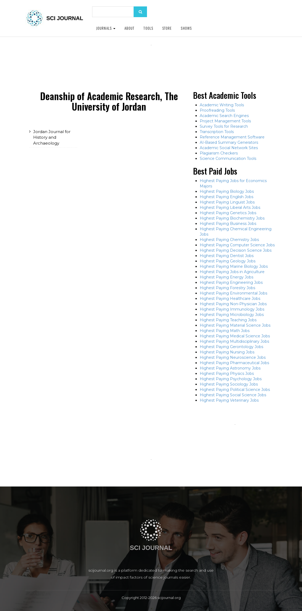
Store (167, 28)
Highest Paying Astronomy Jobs (230, 368)
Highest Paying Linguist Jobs (227, 202)
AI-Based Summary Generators (229, 142)
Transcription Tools (217, 131)
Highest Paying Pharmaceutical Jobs (234, 362)
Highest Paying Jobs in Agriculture (232, 271)
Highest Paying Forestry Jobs (227, 287)
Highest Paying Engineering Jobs (231, 282)
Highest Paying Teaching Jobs (228, 320)
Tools (148, 28)
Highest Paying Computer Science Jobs (237, 245)
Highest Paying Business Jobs (228, 223)
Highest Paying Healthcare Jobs (230, 298)
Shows (186, 28)
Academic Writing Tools (222, 105)
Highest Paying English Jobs (226, 196)
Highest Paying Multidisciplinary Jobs (234, 341)
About (129, 28)
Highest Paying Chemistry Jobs (229, 239)
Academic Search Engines (224, 115)
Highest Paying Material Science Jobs (235, 325)
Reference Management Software (232, 137)
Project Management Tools (225, 121)
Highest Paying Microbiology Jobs (232, 314)
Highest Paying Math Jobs (225, 330)
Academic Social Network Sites (229, 147)
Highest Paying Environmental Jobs (233, 293)
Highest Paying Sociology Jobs (229, 384)
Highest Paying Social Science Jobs (233, 395)
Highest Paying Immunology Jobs (232, 309)
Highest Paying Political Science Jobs (235, 389)
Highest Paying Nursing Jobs (227, 352)
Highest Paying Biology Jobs (227, 191)
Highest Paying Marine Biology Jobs (234, 266)
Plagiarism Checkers (219, 153)
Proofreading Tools (217, 110)
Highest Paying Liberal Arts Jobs (230, 207)
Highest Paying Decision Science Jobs (235, 250)
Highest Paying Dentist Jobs (227, 255)
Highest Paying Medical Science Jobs (235, 336)
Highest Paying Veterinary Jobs (229, 400)
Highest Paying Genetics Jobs (228, 212)
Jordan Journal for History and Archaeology (51, 137)
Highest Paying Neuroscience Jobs (233, 357)
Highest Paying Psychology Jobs (231, 378)
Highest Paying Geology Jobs (227, 261)
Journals (105, 28)
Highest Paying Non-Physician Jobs (233, 303)
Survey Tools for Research (224, 126)
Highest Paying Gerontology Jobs (231, 346)
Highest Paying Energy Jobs (226, 277)
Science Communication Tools (228, 158)
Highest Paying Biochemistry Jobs (232, 218)
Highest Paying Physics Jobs (227, 373)
